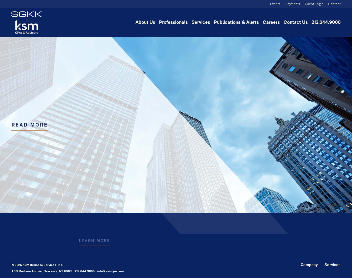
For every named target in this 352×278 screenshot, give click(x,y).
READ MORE (29, 125)
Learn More (94, 242)
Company (309, 265)
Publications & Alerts (236, 22)
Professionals (173, 22)
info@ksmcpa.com (110, 271)
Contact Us (296, 22)
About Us (145, 22)
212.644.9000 (326, 22)
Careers (271, 22)
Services (201, 22)
